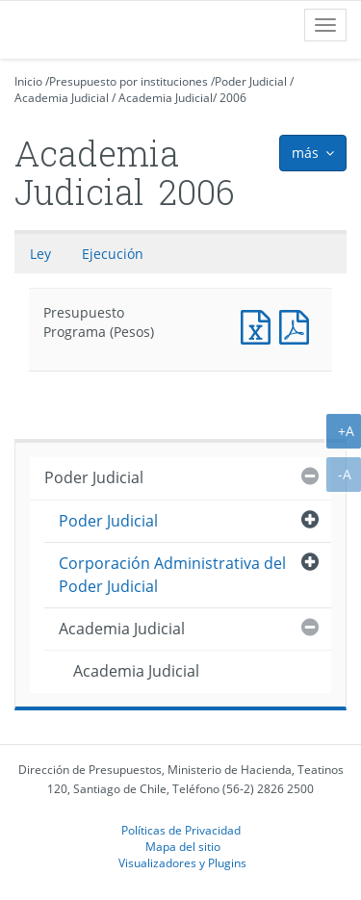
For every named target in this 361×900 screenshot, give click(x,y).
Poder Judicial (251, 81)
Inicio (28, 81)
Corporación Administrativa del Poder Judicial (172, 574)
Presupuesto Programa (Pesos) (260, 325)
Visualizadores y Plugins (182, 862)
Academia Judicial (61, 98)
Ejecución (112, 253)
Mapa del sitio (182, 846)
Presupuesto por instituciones (128, 81)
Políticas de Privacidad (181, 829)
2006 (232, 98)
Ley (40, 253)
